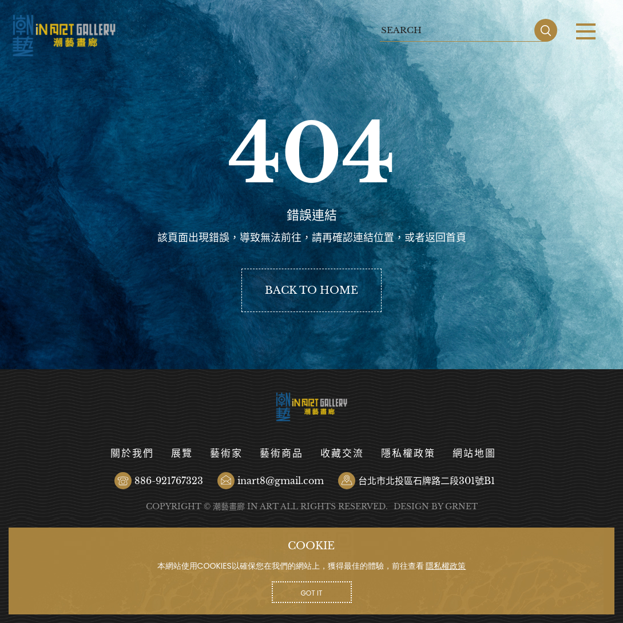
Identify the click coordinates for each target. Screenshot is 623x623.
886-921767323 (168, 480)
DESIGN (411, 506)
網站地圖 (474, 454)
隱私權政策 (408, 454)
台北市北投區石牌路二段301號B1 (426, 480)
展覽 (182, 454)
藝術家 (226, 454)
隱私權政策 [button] (446, 566)
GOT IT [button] (312, 593)
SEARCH (545, 30)
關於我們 (132, 454)
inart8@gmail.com (280, 480)
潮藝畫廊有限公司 (64, 35)
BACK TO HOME (311, 290)
